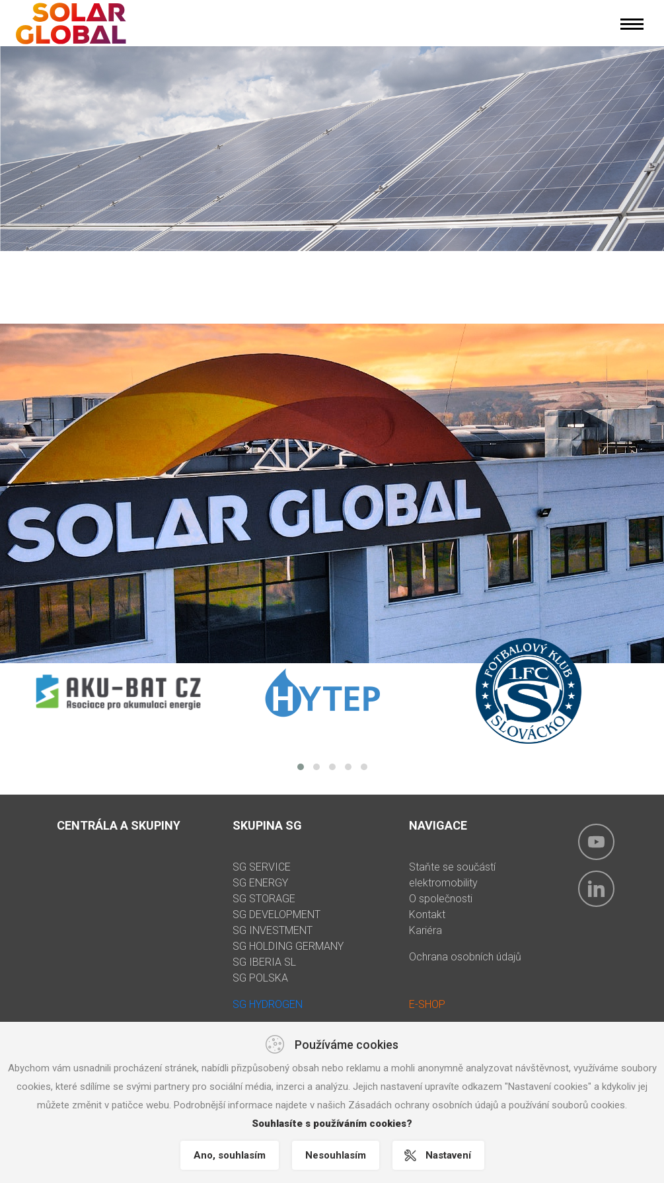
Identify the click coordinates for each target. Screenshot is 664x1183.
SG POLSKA (260, 978)
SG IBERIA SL (264, 962)
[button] (301, 766)
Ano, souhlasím (230, 1155)
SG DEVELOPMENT (276, 914)
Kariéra (425, 930)
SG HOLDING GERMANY (288, 946)
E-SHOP (427, 1004)
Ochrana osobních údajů (465, 956)
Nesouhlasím (335, 1155)
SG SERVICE (262, 867)
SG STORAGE (264, 898)
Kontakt (427, 914)
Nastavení (448, 1155)
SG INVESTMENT (273, 930)
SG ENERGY (260, 883)
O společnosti (440, 898)
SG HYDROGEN (268, 1004)
